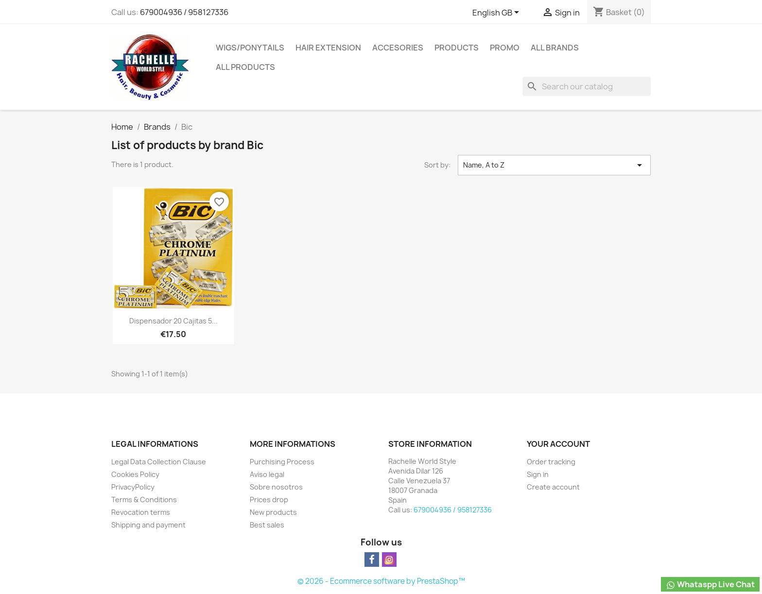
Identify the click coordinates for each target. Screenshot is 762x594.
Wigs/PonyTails (250, 47)
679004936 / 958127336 (184, 12)
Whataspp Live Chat (710, 584)
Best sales (267, 524)
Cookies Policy (135, 474)
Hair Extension (328, 47)
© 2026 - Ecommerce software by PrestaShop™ (381, 581)
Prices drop (269, 499)
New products (273, 512)
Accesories (397, 47)
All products (245, 67)
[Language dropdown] (497, 13)
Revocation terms (140, 512)
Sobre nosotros (276, 487)
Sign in (538, 474)
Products (456, 47)
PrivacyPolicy (133, 487)
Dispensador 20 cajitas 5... (173, 320)
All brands (555, 47)
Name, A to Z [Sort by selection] (554, 165)
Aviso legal (267, 474)
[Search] (586, 86)
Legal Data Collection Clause (158, 461)
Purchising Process (282, 461)
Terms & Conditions (144, 499)
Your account (558, 444)
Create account (553, 487)
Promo (505, 47)
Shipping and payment (148, 524)
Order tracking (551, 461)
